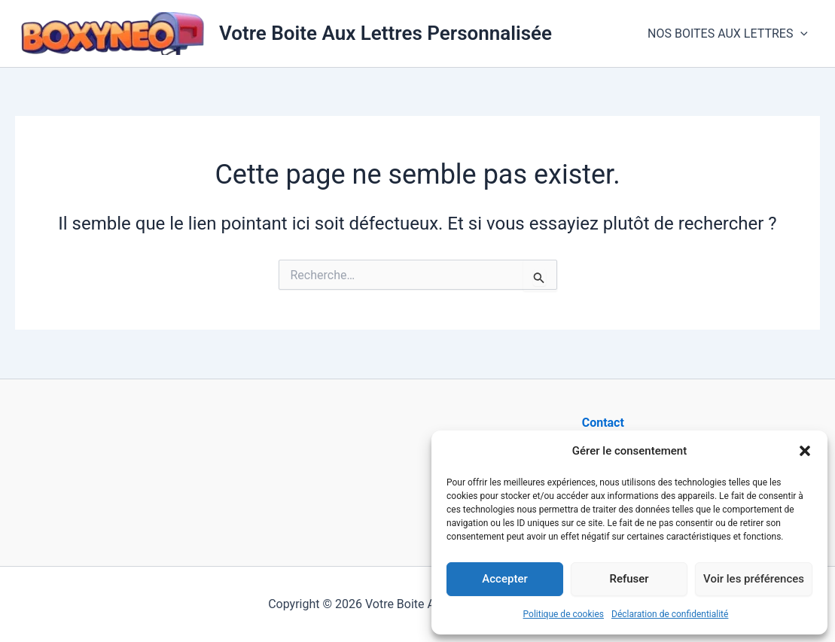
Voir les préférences (753, 579)
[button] (804, 450)
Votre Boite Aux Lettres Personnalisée (385, 33)
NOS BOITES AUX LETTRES (728, 34)
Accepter (504, 579)
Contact (603, 422)
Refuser (628, 579)
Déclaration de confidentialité (669, 614)
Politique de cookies (563, 614)
